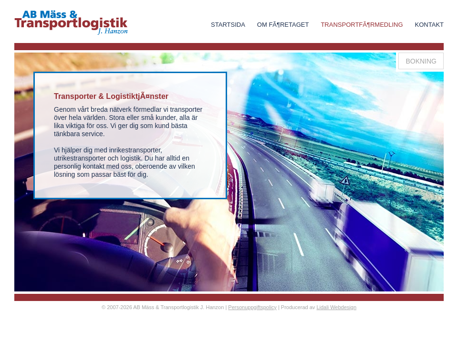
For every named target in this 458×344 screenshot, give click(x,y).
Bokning (421, 61)
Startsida (228, 24)
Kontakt (429, 24)
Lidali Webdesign (336, 307)
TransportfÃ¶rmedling (362, 24)
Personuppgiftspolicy (252, 307)
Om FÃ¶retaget (283, 24)
